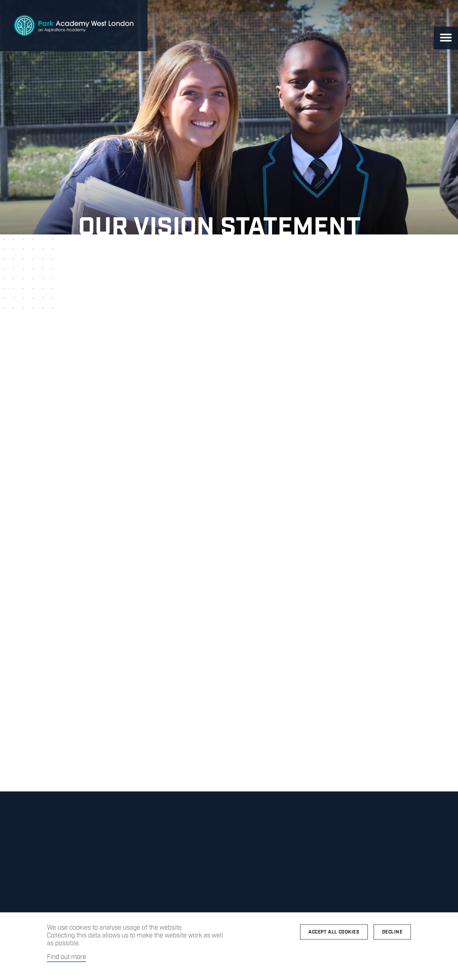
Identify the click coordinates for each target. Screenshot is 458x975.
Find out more (66, 957)
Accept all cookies (333, 932)
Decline (392, 932)
